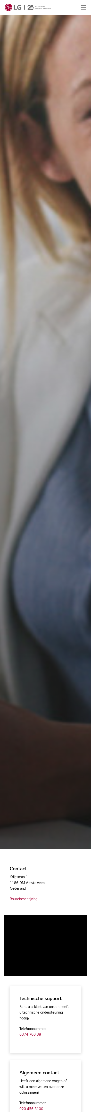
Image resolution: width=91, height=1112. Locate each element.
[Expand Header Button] (83, 7)
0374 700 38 (30, 1035)
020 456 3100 (31, 1109)
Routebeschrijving (23, 899)
